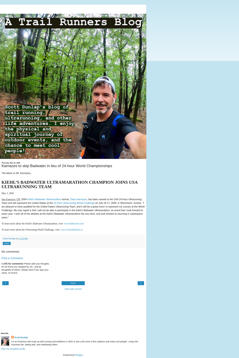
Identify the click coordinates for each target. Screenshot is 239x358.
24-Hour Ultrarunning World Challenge (74, 203)
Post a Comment (12, 258)
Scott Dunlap (21, 337)
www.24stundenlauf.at (71, 229)
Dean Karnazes (78, 199)
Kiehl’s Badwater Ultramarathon (44, 199)
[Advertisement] (73, 8)
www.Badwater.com (74, 223)
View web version (73, 289)
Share (6, 243)
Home (73, 283)
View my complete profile (13, 349)
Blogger (79, 355)
